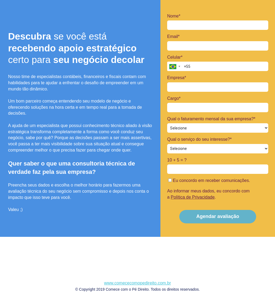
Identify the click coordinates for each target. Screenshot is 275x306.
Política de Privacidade (193, 197)
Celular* (175, 57)
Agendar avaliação (217, 216)
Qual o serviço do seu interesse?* (199, 139)
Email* (173, 36)
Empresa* (176, 77)
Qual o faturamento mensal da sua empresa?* (211, 119)
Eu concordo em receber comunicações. (209, 180)
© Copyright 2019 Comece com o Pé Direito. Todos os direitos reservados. (137, 289)
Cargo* (174, 98)
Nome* (173, 16)
